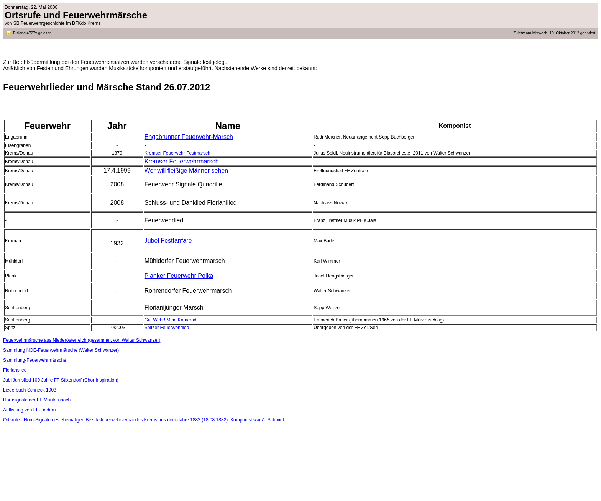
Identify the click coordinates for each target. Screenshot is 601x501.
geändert (587, 33)
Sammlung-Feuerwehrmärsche (34, 360)
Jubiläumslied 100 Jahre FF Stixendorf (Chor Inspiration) (60, 380)
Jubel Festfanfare (168, 240)
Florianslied (14, 370)
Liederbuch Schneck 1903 (29, 390)
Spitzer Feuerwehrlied (167, 327)
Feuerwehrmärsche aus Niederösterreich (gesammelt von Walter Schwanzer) (81, 340)
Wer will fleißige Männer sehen (186, 170)
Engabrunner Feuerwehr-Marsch (189, 137)
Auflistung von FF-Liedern (29, 410)
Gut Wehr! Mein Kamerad (171, 320)
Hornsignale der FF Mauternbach (37, 400)
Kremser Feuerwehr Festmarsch (177, 153)
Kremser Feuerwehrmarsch (182, 161)
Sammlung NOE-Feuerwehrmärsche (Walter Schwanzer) (61, 350)
